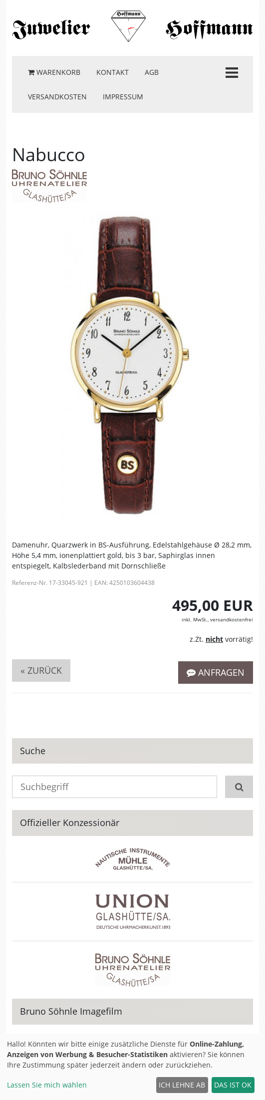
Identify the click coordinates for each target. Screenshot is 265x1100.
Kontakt (112, 72)
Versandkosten (57, 96)
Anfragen (216, 672)
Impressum (123, 96)
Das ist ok (233, 1085)
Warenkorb (54, 72)
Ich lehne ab (182, 1085)
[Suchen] (239, 787)
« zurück (41, 670)
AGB (152, 72)
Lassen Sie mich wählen (47, 1085)
